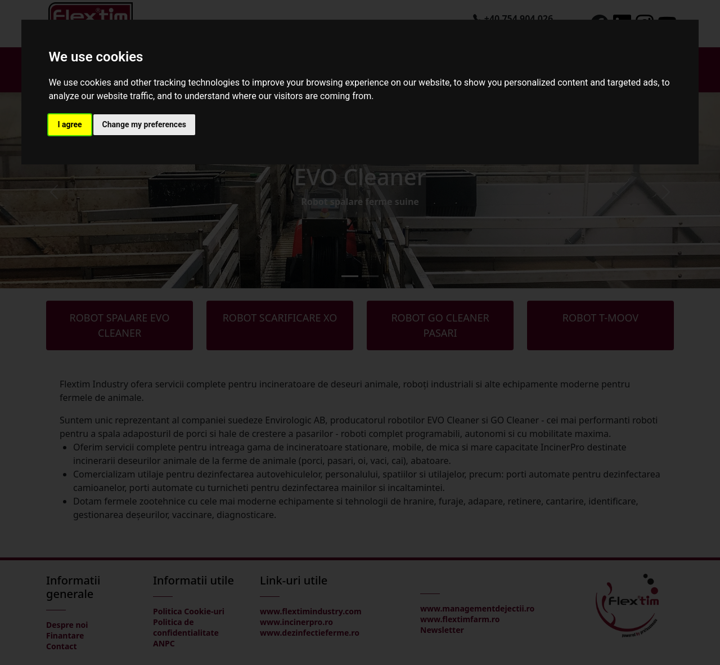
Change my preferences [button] (144, 124)
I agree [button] (69, 124)
